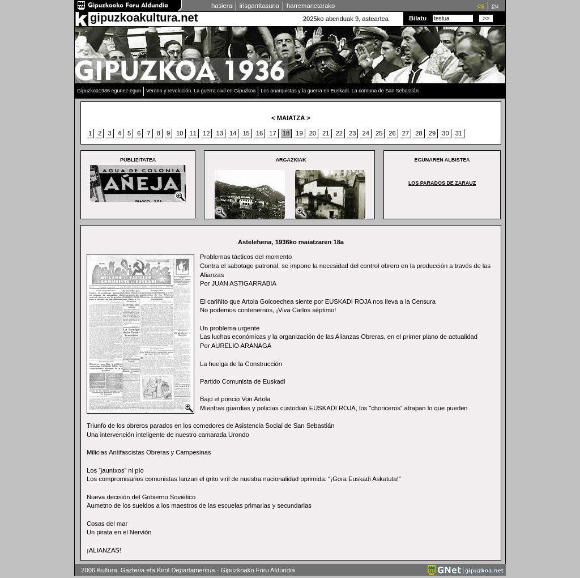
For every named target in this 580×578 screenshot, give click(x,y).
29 (432, 133)
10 (179, 133)
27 (405, 133)
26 (392, 133)
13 (219, 133)
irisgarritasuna (259, 5)
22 (339, 133)
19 (299, 133)
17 (272, 133)
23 (352, 133)
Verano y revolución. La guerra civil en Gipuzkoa (200, 91)
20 (312, 133)
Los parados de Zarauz (442, 183)
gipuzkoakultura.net (144, 17)
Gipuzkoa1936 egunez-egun (109, 91)
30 (445, 133)
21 (325, 133)
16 (259, 133)
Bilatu (418, 18)
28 (418, 133)
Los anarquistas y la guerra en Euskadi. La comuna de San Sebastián (340, 91)
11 (193, 133)
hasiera (221, 5)
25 (379, 133)
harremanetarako (311, 5)
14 (232, 133)
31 (458, 133)
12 (206, 133)
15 (245, 133)
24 (365, 133)
